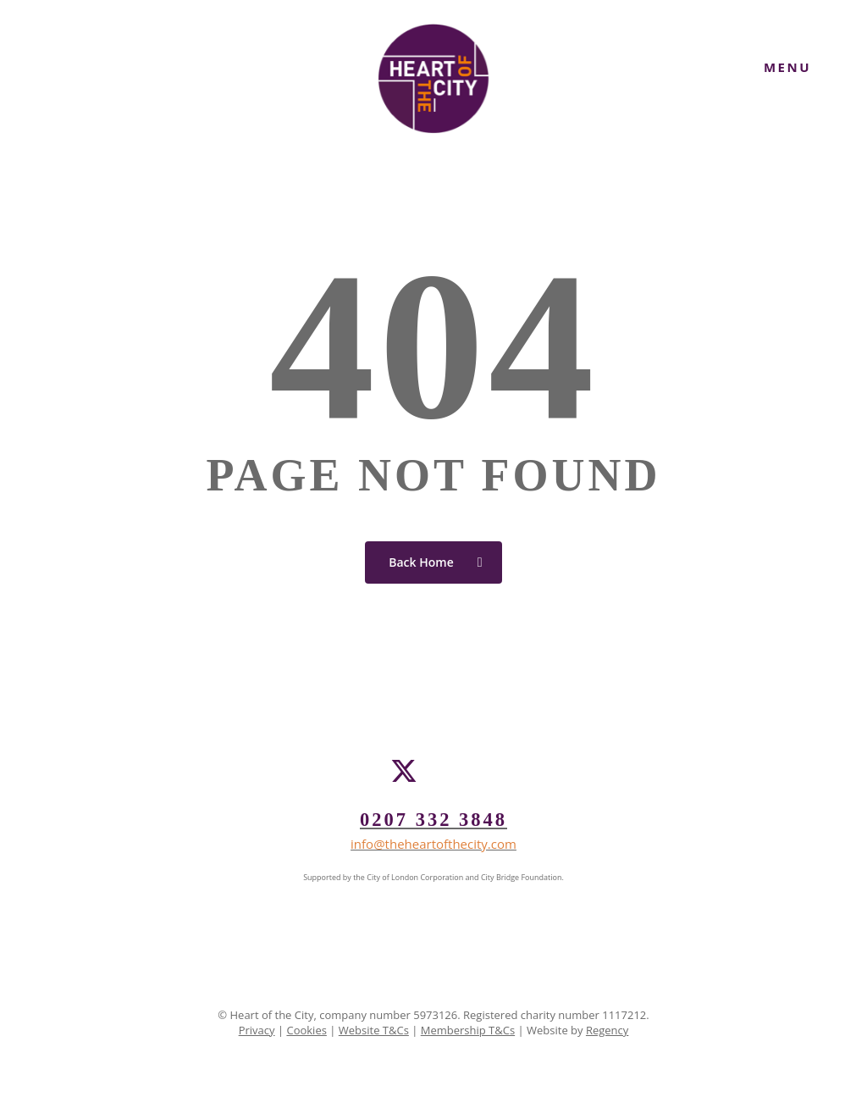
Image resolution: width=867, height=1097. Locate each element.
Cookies (306, 1030)
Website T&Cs (374, 1030)
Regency (607, 1030)
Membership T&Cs (468, 1030)
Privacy (257, 1030)
